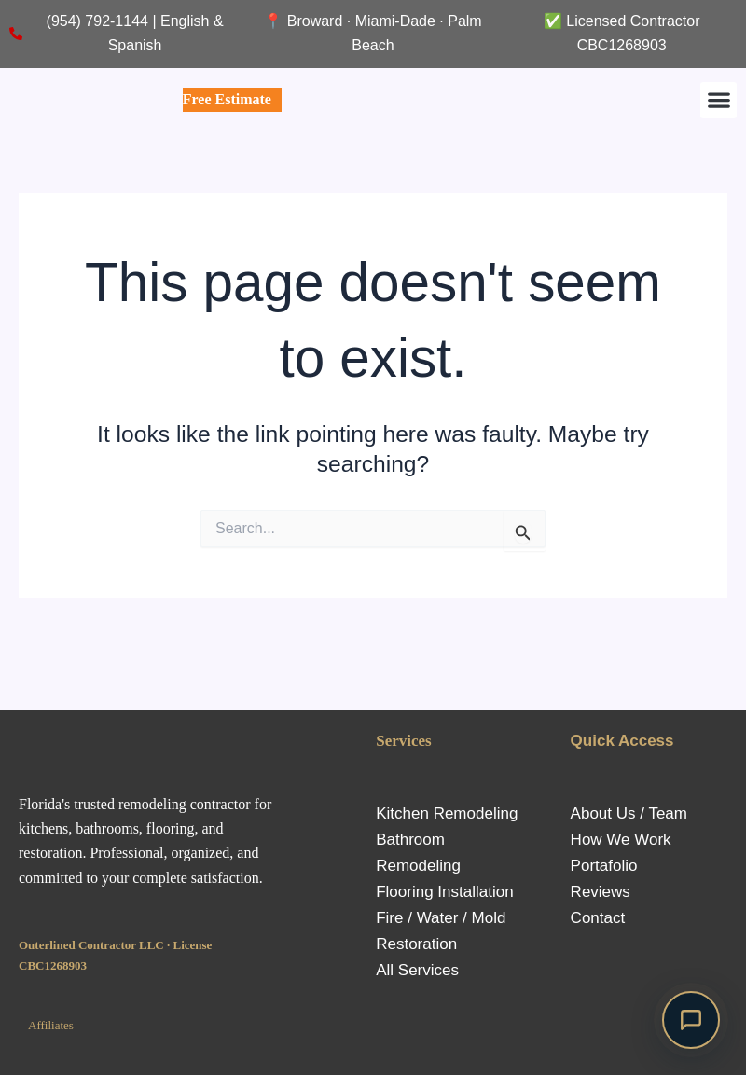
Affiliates (51, 1025)
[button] (718, 100)
